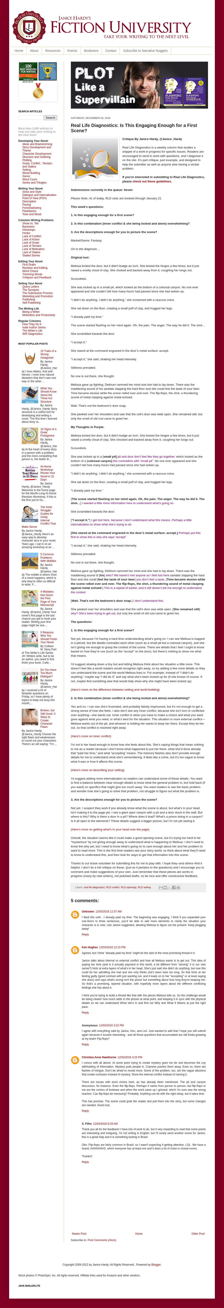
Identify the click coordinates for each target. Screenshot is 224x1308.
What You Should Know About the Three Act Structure (48, 395)
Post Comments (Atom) (102, 1240)
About (34, 50)
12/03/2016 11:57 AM (109, 911)
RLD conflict (112, 887)
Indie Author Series (33, 327)
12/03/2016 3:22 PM (111, 1025)
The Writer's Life (32, 330)
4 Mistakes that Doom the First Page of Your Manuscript (48, 598)
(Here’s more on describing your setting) (97, 770)
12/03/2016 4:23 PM (129, 1057)
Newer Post (79, 1233)
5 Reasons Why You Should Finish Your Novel (48, 637)
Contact (110, 50)
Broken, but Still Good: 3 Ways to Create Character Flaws (47, 718)
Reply (85, 934)
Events (72, 50)
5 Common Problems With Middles (48, 558)
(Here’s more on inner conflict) (91, 736)
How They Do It (31, 324)
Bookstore (91, 50)
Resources (53, 50)
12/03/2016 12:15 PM (112, 947)
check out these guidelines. (152, 181)
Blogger (156, 1264)
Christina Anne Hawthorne (99, 1057)
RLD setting (144, 887)
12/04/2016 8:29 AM (105, 1123)
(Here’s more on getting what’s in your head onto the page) (110, 829)
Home (19, 50)
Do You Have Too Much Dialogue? (48, 673)
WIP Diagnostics (32, 333)
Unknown (88, 911)
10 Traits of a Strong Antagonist (48, 354)
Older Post (198, 1233)
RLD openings (128, 887)
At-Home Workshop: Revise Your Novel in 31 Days (47, 473)
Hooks (26, 233)
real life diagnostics (94, 887)
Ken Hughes (90, 947)
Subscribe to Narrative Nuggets (145, 50)
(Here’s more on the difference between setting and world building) (115, 689)
